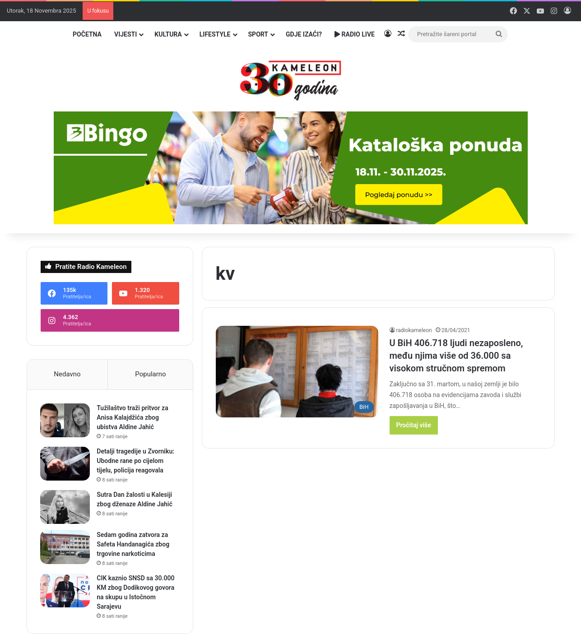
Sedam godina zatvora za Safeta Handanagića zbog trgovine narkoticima (133, 544)
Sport (258, 34)
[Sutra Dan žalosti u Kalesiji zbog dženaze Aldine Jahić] (65, 507)
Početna (87, 34)
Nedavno (67, 374)
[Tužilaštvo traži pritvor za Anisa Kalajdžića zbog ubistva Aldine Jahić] (65, 420)
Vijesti (125, 34)
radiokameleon (414, 330)
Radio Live (355, 34)
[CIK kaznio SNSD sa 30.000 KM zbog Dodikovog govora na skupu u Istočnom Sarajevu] (65, 590)
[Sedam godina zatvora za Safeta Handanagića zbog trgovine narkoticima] (65, 547)
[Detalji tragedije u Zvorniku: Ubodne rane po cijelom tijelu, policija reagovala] (65, 464)
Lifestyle (215, 34)
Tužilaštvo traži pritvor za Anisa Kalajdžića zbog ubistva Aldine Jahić (132, 417)
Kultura (167, 34)
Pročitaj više (413, 425)
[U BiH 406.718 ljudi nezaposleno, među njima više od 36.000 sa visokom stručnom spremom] (297, 371)
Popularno (150, 374)
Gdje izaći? (304, 34)
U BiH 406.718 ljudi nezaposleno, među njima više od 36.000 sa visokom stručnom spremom (456, 356)
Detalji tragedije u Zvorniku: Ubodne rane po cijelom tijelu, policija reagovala (136, 461)
